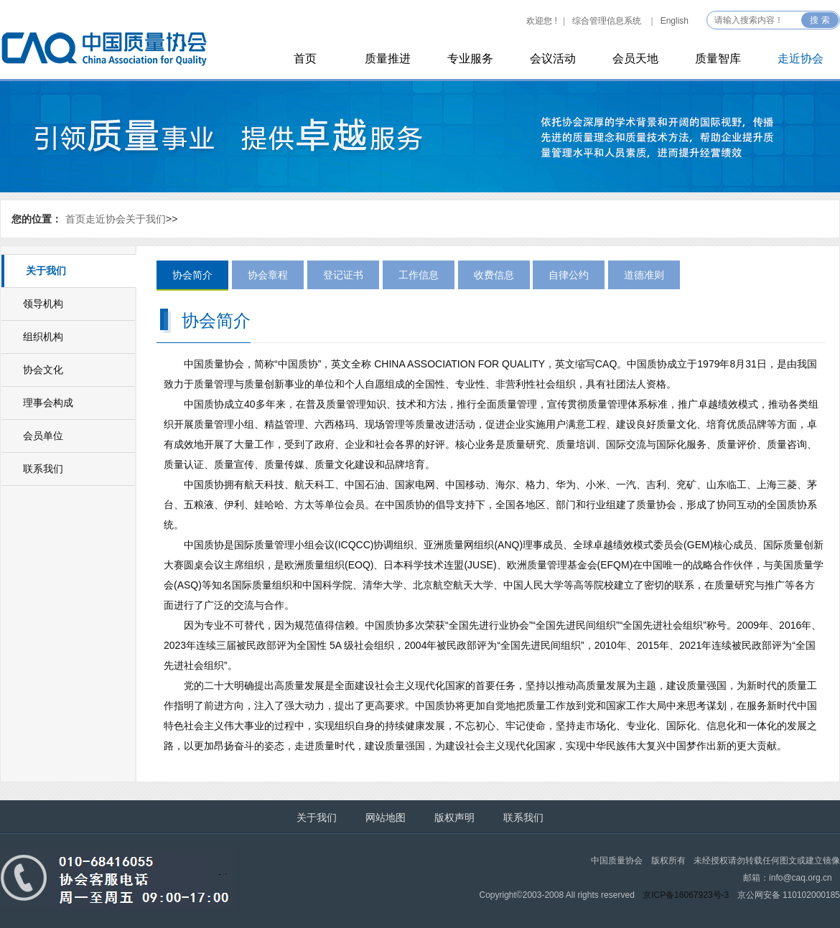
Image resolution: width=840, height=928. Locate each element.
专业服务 (470, 58)
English (675, 21)
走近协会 (800, 58)
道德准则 (644, 275)
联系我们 (43, 468)
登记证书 (343, 275)
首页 (305, 58)
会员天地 (635, 58)
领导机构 (43, 303)
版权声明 (454, 817)
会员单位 (43, 435)
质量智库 (718, 58)
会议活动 (553, 58)
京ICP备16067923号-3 (686, 895)
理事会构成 (48, 402)
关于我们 (146, 219)
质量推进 (388, 58)
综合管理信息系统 (606, 21)
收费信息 (494, 275)
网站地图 (385, 817)
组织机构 (43, 336)
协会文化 (43, 369)
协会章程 (268, 275)
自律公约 (569, 275)
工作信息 (418, 275)
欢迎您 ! (541, 21)
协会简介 (192, 275)
